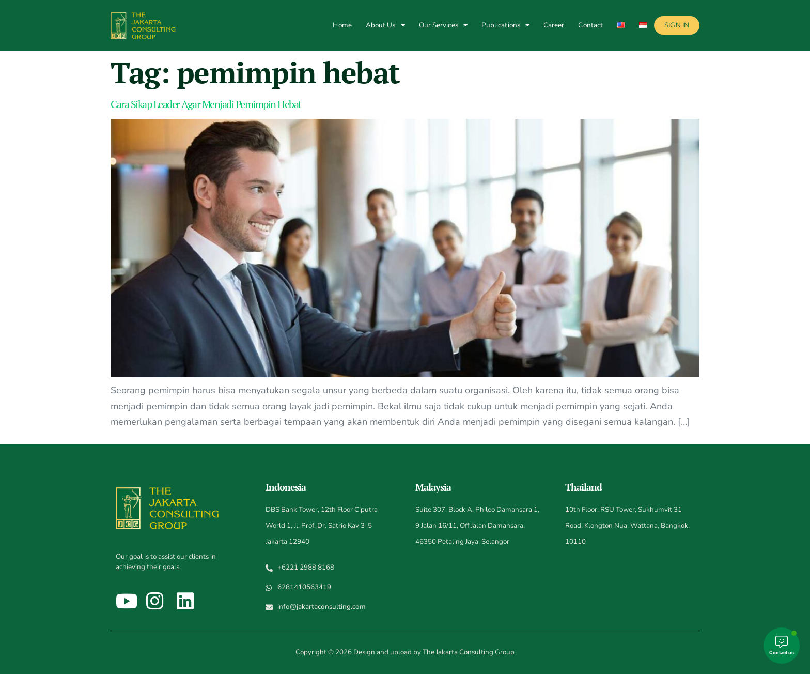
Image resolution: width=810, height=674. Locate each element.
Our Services (443, 25)
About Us (385, 25)
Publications (505, 25)
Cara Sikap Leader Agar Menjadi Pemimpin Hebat (206, 104)
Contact (590, 25)
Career (554, 25)
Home (342, 25)
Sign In (676, 25)
